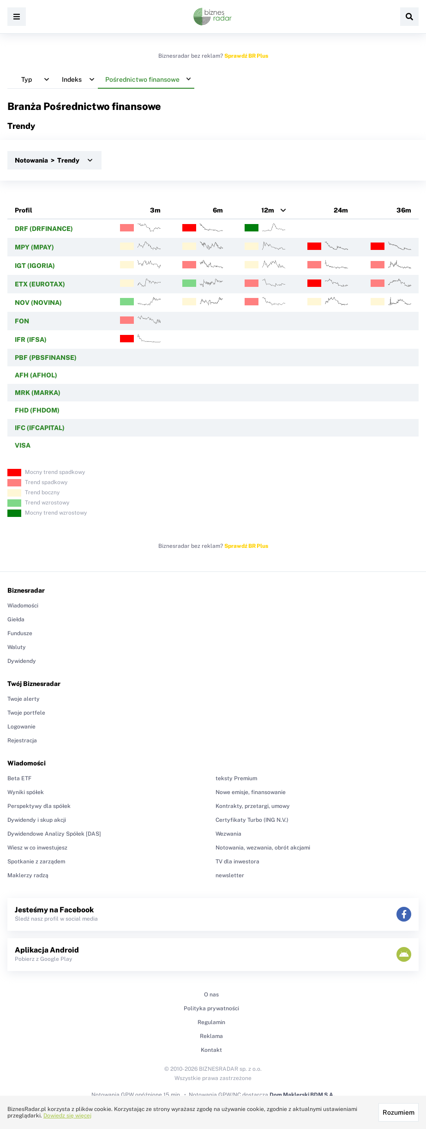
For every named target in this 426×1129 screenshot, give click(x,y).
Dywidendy (21, 661)
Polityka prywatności (211, 1008)
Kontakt (211, 1050)
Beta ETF (19, 778)
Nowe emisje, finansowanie (251, 792)
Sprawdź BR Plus (246, 56)
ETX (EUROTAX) (40, 284)
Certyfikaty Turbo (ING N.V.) (252, 820)
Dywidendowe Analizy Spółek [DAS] (54, 834)
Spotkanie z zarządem (36, 861)
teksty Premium (236, 778)
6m (218, 210)
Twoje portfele (26, 713)
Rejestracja (22, 740)
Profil (23, 210)
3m (155, 210)
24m (341, 210)
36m (403, 210)
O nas (211, 994)
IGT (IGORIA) (35, 265)
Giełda (15, 619)
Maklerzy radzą (27, 875)
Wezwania (228, 834)
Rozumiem (398, 1112)
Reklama (211, 1036)
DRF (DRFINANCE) (44, 228)
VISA (22, 445)
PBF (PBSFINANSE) (46, 357)
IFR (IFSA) (31, 339)
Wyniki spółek (25, 792)
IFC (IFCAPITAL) (40, 427)
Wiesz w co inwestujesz (37, 847)
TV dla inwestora (237, 861)
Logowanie (21, 726)
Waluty (16, 647)
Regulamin (211, 1022)
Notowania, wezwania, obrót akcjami (263, 847)
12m (267, 210)
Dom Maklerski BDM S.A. (302, 1095)
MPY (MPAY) (34, 247)
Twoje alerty (23, 699)
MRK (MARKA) (37, 392)
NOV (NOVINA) (38, 302)
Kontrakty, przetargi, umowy (253, 806)
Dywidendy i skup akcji (36, 820)
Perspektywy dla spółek (39, 806)
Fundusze (19, 633)
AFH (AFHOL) (36, 375)
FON (22, 321)
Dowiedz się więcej (67, 1115)
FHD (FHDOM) (37, 410)
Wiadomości (22, 605)
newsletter (230, 875)
